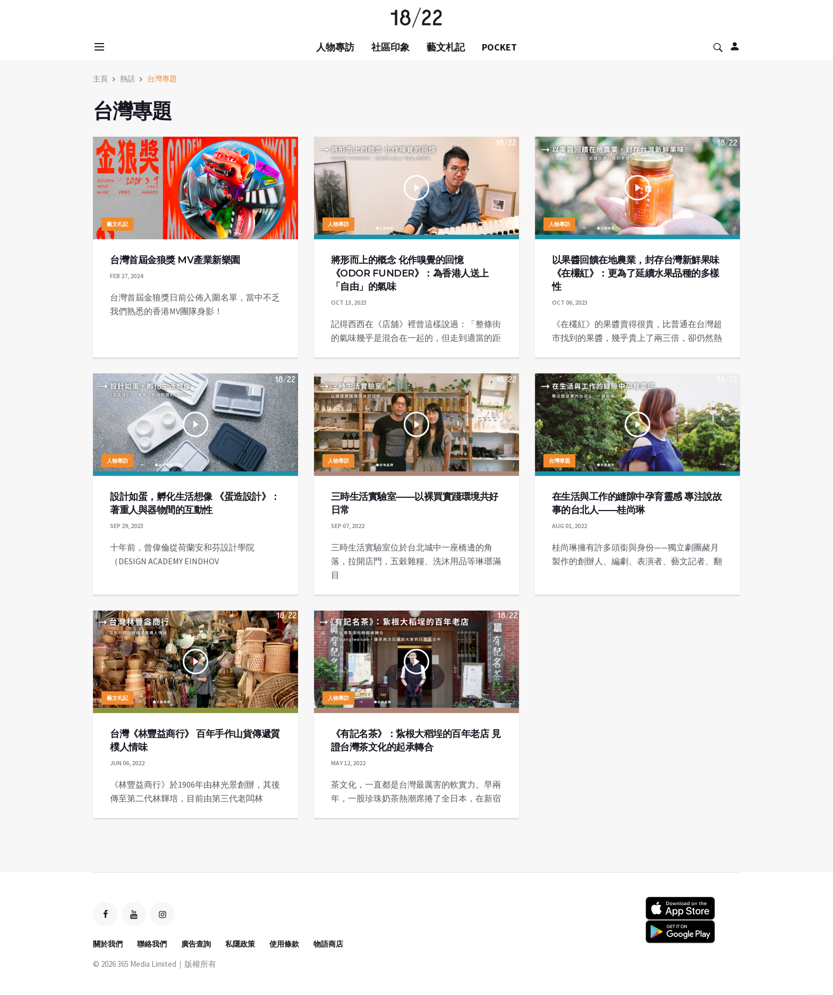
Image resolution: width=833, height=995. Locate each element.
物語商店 (328, 944)
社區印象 (390, 47)
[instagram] (162, 914)
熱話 (127, 78)
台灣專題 (162, 78)
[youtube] (134, 914)
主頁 (100, 78)
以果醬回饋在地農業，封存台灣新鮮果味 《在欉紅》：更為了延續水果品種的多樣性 (635, 273)
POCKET (499, 47)
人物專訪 (335, 47)
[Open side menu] (98, 46)
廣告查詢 (196, 944)
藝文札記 (446, 47)
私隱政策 (240, 944)
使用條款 (284, 944)
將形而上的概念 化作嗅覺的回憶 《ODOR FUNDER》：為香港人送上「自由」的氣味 (410, 273)
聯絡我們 (152, 944)
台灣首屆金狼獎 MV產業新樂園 (175, 260)
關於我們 (108, 944)
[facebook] (105, 914)
